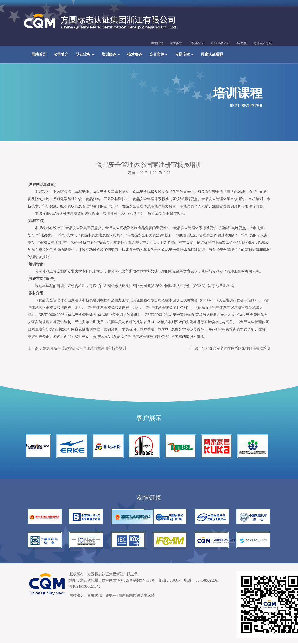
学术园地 (157, 43)
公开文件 (159, 54)
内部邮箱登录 (220, 43)
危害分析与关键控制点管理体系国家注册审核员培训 (84, 348)
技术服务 (134, 54)
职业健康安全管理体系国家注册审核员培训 (236, 348)
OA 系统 (241, 43)
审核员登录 (196, 43)
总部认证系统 (263, 43)
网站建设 (76, 595)
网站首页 (39, 54)
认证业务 (85, 54)
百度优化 (94, 595)
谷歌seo (111, 595)
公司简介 (61, 54)
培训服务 (111, 54)
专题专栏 (184, 54)
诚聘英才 (176, 43)
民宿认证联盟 (212, 54)
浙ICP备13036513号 (84, 586)
